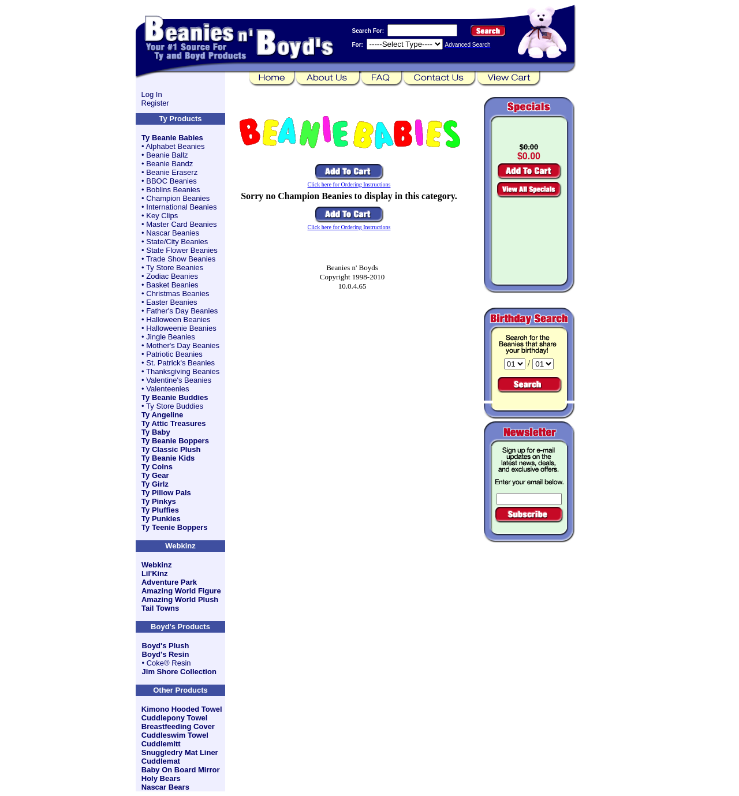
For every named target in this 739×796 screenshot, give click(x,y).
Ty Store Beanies (174, 267)
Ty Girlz (155, 484)
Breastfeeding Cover (178, 726)
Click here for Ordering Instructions (349, 184)
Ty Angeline (162, 414)
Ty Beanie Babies (172, 137)
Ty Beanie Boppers (175, 440)
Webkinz (156, 564)
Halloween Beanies (178, 319)
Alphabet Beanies (175, 146)
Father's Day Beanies (182, 311)
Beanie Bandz (169, 163)
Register (155, 103)
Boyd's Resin (165, 654)
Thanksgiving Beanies (182, 371)
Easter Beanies (171, 302)
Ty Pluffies (160, 510)
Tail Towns (160, 608)
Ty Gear (155, 475)
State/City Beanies (177, 241)
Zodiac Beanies (172, 276)
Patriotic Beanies (174, 354)
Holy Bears (161, 778)
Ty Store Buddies (174, 406)
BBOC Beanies (171, 181)
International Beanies (181, 207)
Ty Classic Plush (170, 449)
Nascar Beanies (172, 233)
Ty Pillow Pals (166, 492)
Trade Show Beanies (180, 259)
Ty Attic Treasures (173, 423)
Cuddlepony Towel (174, 717)
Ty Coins (157, 466)
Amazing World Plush (179, 599)
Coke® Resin (169, 663)
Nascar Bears (165, 787)
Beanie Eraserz (171, 172)
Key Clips (162, 215)
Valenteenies (167, 388)
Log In (151, 94)
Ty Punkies (161, 518)
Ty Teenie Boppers (174, 527)
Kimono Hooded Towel (181, 709)
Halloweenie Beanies (181, 328)
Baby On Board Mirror (180, 769)
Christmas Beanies (177, 293)
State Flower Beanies (182, 250)
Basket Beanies (172, 285)
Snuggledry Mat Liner (179, 752)
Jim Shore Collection (179, 671)
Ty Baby (155, 432)
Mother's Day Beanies (182, 345)
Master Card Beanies (181, 224)
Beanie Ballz (167, 155)
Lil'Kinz (154, 573)
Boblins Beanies (173, 189)
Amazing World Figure (181, 590)
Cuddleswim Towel (174, 735)
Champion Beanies (178, 198)
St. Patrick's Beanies (180, 362)
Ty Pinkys (158, 501)
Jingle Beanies (170, 336)
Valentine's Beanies (178, 380)
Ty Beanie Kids (168, 458)
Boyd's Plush (165, 645)
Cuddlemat (160, 761)
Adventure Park (169, 582)
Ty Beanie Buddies (174, 397)
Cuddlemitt (161, 743)
